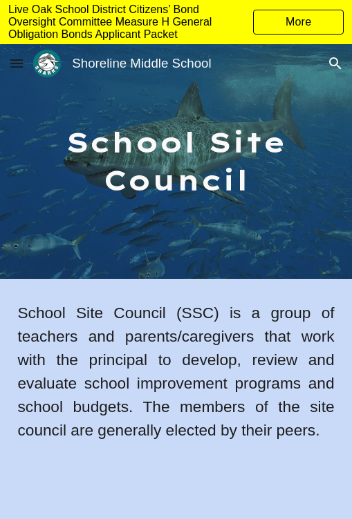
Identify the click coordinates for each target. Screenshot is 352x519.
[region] (176, 22)
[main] (176, 161)
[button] (16, 63)
